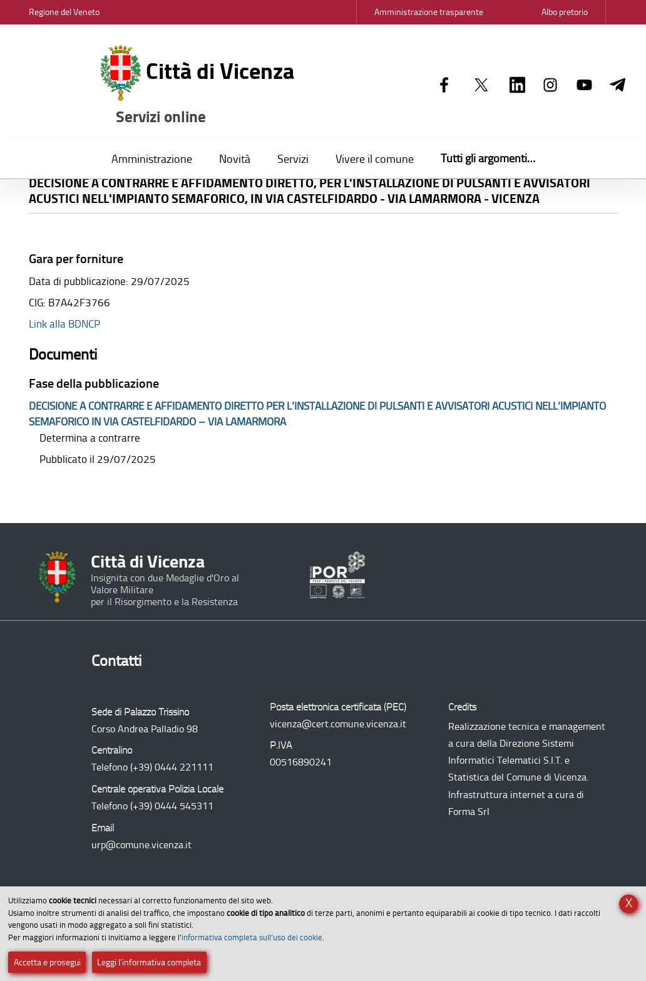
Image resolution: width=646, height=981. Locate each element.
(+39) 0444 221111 (171, 767)
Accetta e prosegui (47, 962)
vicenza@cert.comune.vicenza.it (338, 724)
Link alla (64, 324)
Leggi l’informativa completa (149, 962)
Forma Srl (469, 812)
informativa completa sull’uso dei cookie (252, 937)
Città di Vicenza (197, 86)
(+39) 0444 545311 (171, 806)
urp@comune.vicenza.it (141, 845)
